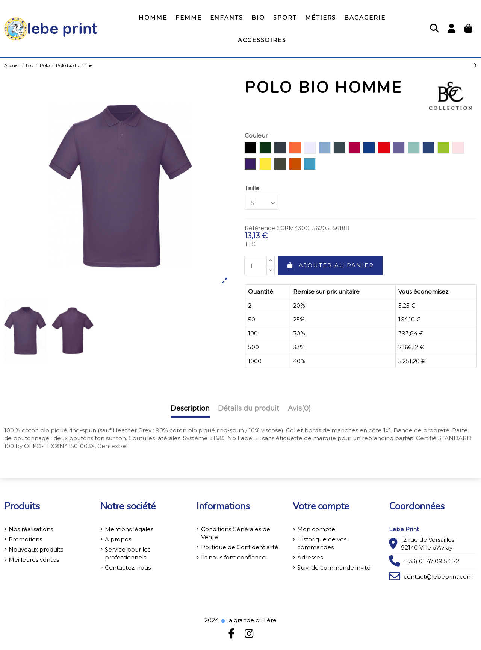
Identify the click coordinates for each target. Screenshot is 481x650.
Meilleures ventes (34, 559)
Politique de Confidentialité (239, 547)
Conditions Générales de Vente (235, 533)
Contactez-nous (128, 567)
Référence (260, 228)
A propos (118, 539)
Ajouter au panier (330, 265)
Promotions (25, 539)
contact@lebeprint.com (438, 576)
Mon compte (316, 529)
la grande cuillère (248, 620)
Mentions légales (129, 529)
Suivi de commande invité (334, 567)
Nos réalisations (31, 529)
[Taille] (261, 202)
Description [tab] (190, 408)
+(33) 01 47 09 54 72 (431, 561)
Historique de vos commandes (321, 543)
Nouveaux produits (36, 549)
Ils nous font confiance (233, 557)
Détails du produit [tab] (248, 408)
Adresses (310, 557)
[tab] (299, 410)
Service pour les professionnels (127, 553)
